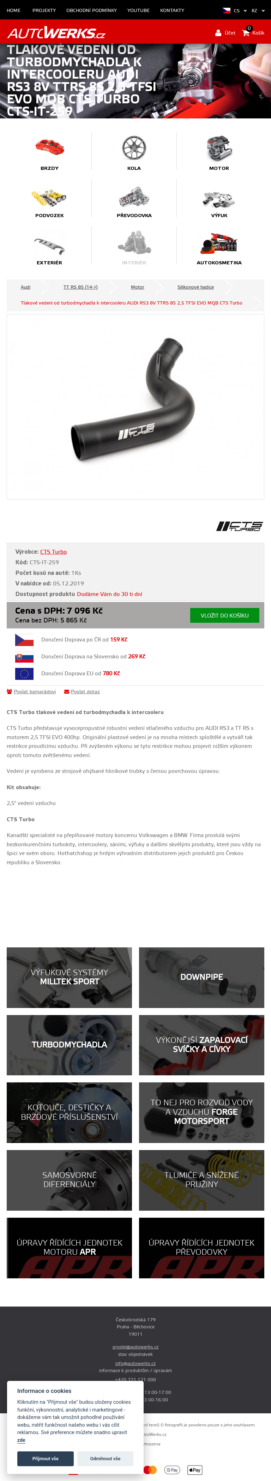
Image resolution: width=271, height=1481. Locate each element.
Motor (137, 287)
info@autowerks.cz (135, 1363)
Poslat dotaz (82, 692)
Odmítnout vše (105, 1458)
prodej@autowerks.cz (135, 1347)
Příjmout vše (45, 1458)
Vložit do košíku (225, 616)
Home (13, 10)
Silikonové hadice (195, 287)
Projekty (44, 10)
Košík (253, 33)
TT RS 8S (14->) (81, 287)
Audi (25, 287)
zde (21, 1440)
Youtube (138, 10)
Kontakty (172, 10)
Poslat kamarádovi (31, 692)
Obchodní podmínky (91, 10)
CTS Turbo (53, 551)
